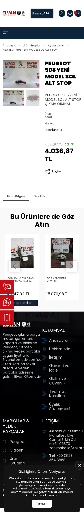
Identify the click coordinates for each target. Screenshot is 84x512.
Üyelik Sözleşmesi (59, 406)
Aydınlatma (56, 45)
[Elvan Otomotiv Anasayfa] (14, 13)
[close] (79, 465)
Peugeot (18, 441)
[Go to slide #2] (36, 98)
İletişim (56, 357)
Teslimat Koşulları (57, 393)
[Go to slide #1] (13, 98)
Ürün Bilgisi (16, 196)
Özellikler (40, 196)
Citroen (17, 450)
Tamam (42, 503)
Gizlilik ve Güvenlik (57, 380)
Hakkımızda (60, 349)
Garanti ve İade (59, 367)
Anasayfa (9, 45)
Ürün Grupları (32, 45)
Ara (46, 13)
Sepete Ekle (22, 303)
